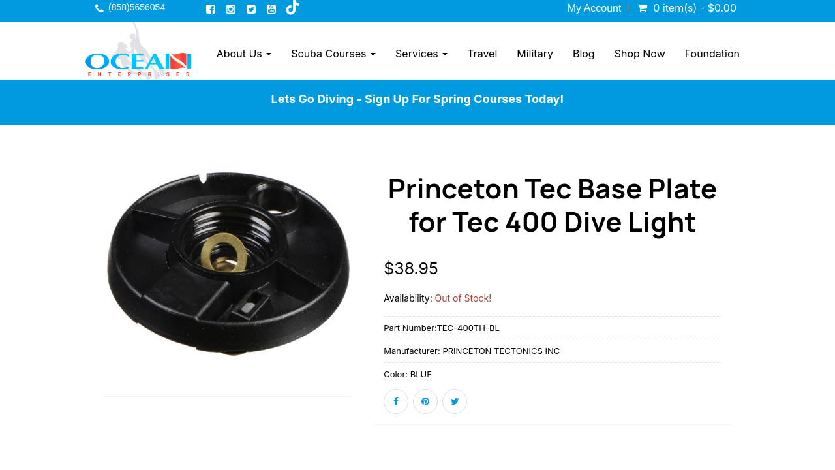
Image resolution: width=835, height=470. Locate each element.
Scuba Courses (333, 53)
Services (421, 53)
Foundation (712, 53)
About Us (244, 53)
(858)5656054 (136, 7)
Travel (482, 53)
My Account (595, 8)
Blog (584, 53)
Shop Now (640, 53)
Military (535, 53)
